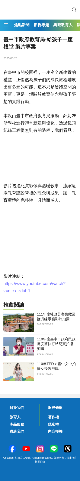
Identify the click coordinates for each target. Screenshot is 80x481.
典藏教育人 (63, 25)
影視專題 (41, 25)
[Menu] (6, 25)
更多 (67, 314)
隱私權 (53, 424)
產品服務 (17, 424)
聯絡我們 (17, 431)
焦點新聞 (21, 25)
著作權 (53, 417)
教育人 (15, 417)
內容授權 (55, 431)
